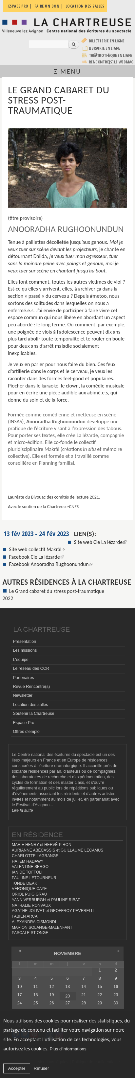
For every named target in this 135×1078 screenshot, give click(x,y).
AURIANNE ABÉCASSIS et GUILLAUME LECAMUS (57, 850)
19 (51, 995)
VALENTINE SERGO (30, 866)
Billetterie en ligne (107, 41)
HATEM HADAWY (27, 861)
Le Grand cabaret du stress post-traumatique (57, 591)
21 (83, 995)
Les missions (25, 650)
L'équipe (20, 659)
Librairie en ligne (105, 48)
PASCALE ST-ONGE (30, 932)
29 (99, 1003)
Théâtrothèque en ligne (111, 55)
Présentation (24, 641)
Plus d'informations (67, 1048)
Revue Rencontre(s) (31, 686)
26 (51, 1003)
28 (83, 1003)
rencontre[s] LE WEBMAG (111, 62)
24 (19, 1003)
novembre (67, 953)
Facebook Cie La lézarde (36, 557)
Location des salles (30, 704)
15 (99, 986)
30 (115, 1003)
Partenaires (23, 677)
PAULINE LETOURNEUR (34, 878)
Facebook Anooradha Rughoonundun (51, 564)
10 (19, 986)
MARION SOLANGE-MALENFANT (42, 927)
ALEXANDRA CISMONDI (34, 922)
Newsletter (22, 695)
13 (67, 986)
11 (35, 986)
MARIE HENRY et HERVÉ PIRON (41, 844)
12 (51, 986)
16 (115, 986)
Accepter (17, 1068)
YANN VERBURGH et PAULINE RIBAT (46, 900)
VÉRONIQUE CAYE (29, 888)
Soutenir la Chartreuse (33, 713)
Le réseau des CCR (31, 668)
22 (99, 995)
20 (67, 996)
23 (115, 995)
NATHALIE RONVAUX (31, 905)
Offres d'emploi (26, 731)
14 (83, 986)
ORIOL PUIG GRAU (29, 894)
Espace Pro (23, 722)
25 (35, 1003)
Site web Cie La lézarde (100, 542)
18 (35, 995)
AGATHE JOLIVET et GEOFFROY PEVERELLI (53, 910)
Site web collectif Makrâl (37, 549)
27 (67, 1003)
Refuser (41, 1068)
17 (19, 995)
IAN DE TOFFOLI (27, 872)
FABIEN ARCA (25, 916)
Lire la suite (22, 810)
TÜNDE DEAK (24, 883)
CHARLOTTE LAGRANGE (35, 856)
